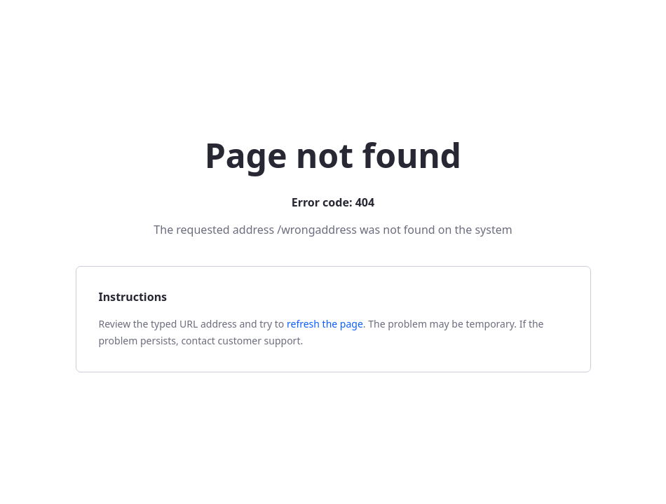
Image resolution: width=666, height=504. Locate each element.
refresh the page (325, 323)
